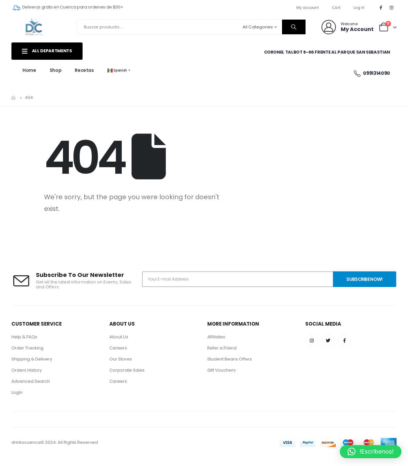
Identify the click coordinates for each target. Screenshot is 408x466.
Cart (336, 7)
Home (29, 70)
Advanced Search (30, 381)
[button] (370, 451)
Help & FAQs (24, 337)
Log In (359, 7)
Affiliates (216, 337)
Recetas (84, 70)
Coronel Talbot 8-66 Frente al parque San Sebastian (327, 52)
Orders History (26, 370)
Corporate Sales (127, 370)
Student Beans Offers (229, 359)
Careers (118, 348)
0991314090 (371, 73)
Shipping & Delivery (31, 359)
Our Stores (120, 359)
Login (17, 392)
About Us (118, 337)
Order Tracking (27, 348)
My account (307, 7)
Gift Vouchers (221, 370)
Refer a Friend (222, 348)
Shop (56, 70)
